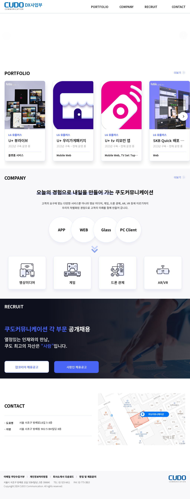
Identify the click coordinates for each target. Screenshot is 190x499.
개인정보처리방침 (39, 476)
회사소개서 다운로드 (63, 476)
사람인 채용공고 (76, 367)
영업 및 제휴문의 (87, 476)
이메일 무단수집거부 (14, 476)
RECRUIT (151, 6)
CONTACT (179, 6)
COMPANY (126, 6)
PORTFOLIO (99, 6)
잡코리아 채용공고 (26, 367)
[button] (83, 54)
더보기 (177, 72)
